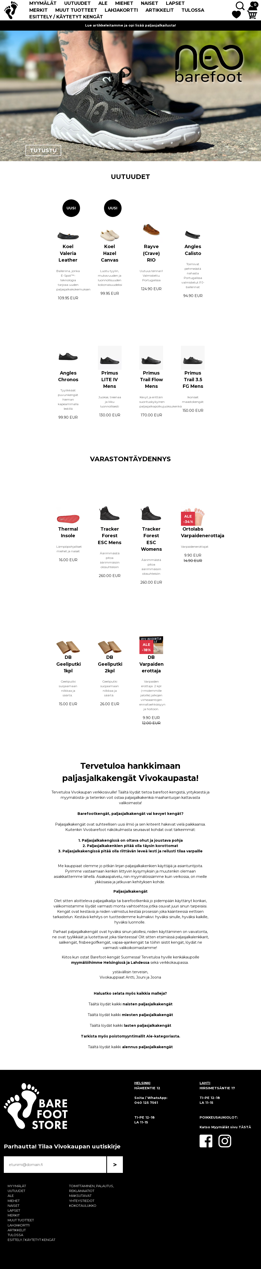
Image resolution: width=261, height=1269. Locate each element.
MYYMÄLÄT (43, 3)
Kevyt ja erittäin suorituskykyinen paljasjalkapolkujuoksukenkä (160, 401)
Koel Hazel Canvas (109, 253)
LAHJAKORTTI (121, 10)
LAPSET (175, 3)
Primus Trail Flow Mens (151, 379)
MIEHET (124, 3)
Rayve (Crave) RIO (151, 253)
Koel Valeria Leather (68, 253)
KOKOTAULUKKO (82, 1206)
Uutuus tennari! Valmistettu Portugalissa (151, 275)
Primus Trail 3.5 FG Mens (193, 379)
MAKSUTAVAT (80, 1196)
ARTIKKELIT (160, 10)
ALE (103, 3)
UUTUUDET (77, 3)
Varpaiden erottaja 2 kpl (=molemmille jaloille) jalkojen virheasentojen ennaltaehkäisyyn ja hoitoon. (152, 695)
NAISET (149, 3)
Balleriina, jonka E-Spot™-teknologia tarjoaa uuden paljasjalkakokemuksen (73, 280)
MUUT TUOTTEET (76, 10)
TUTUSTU (43, 150)
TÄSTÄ (245, 1127)
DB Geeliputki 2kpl (110, 664)
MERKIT (38, 10)
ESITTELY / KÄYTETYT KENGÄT (66, 16)
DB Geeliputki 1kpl (68, 664)
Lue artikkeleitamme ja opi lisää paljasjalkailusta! (130, 25)
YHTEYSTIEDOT (81, 1201)
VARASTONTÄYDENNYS (130, 459)
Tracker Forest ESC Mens (109, 535)
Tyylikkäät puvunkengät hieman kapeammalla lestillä (68, 399)
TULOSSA (192, 10)
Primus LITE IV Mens (109, 379)
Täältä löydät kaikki (130, 1004)
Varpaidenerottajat (195, 546)
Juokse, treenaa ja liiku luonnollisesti (109, 401)
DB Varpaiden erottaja (151, 664)
